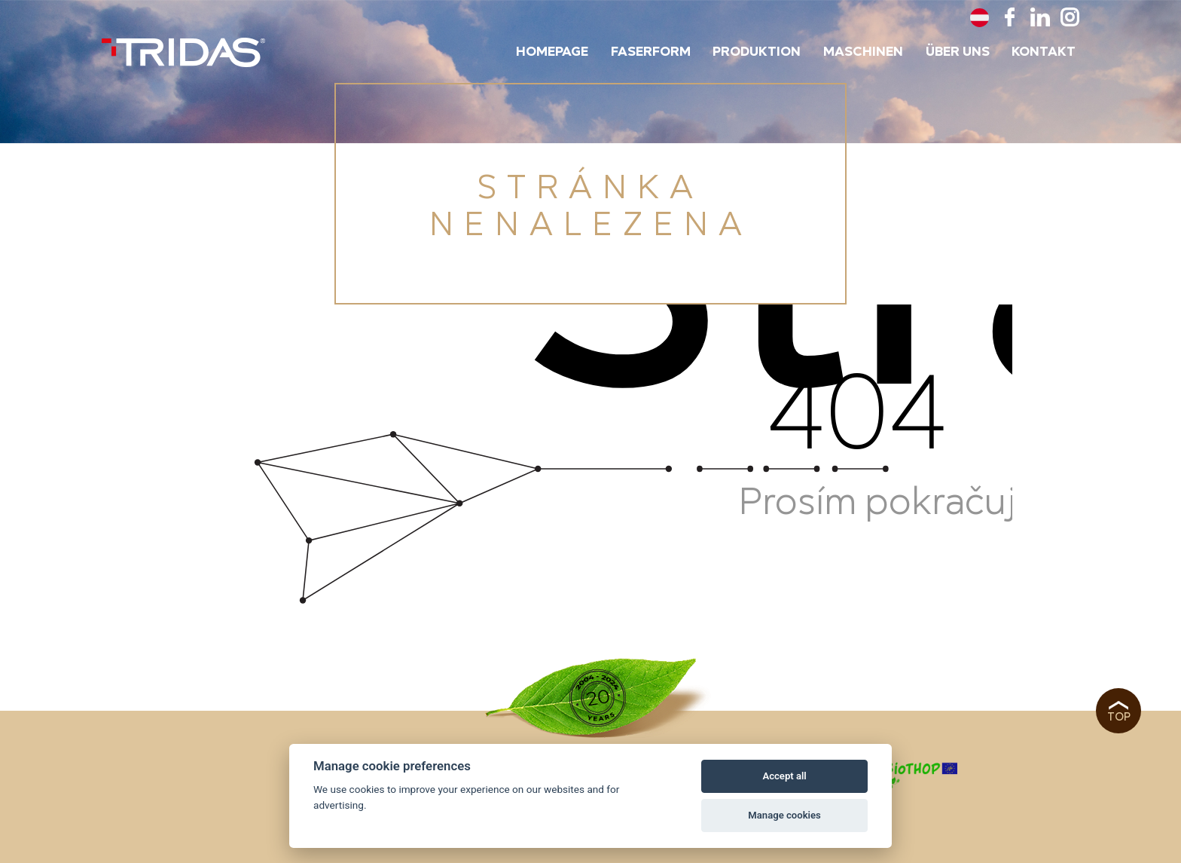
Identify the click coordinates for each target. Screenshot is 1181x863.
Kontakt (1044, 52)
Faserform (651, 52)
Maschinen (863, 52)
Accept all (784, 776)
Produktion (757, 52)
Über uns (958, 52)
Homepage (552, 52)
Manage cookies (784, 815)
